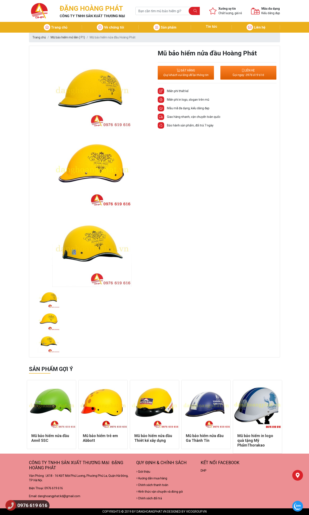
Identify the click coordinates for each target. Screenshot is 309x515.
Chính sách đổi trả (149, 498)
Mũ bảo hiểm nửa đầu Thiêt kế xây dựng (153, 438)
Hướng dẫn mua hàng (151, 478)
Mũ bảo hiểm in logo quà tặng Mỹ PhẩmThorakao (255, 440)
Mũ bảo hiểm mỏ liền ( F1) (68, 37)
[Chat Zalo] (297, 506)
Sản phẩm (164, 27)
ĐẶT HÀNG (185, 73)
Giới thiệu (143, 471)
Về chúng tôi (110, 27)
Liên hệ (256, 27)
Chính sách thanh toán (152, 485)
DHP (203, 470)
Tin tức (211, 26)
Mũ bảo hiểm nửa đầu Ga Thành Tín (205, 438)
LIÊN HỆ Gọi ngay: (248, 73)
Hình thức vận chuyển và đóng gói (159, 491)
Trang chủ (55, 27)
